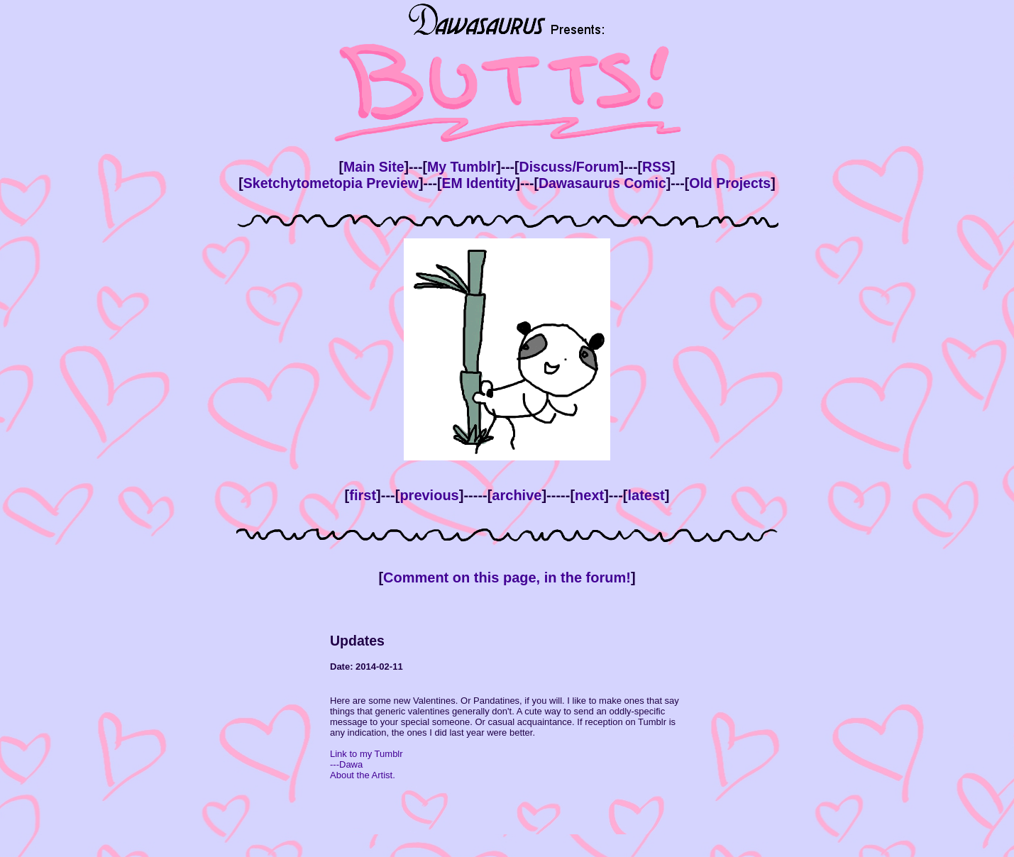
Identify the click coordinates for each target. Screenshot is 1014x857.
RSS (656, 167)
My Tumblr (461, 167)
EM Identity (478, 183)
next (589, 495)
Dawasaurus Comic (602, 183)
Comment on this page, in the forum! (507, 577)
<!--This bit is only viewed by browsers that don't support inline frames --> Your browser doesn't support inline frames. (507, 727)
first (362, 495)
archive (516, 495)
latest (645, 495)
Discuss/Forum (569, 167)
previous (428, 495)
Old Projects (730, 183)
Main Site (373, 167)
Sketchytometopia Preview (331, 183)
